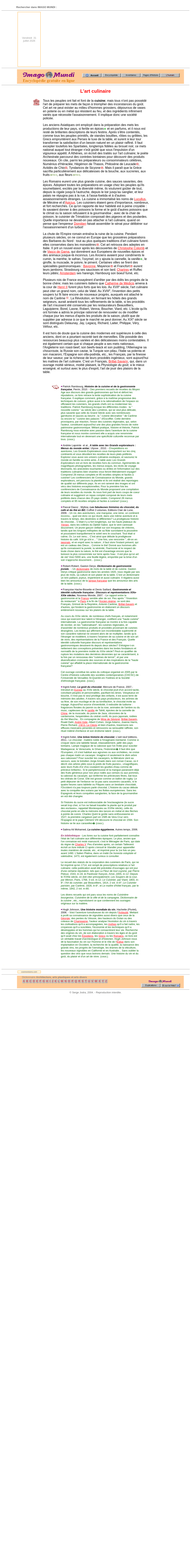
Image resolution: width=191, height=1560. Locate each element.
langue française (97, 580)
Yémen (65, 524)
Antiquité (123, 912)
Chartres (123, 269)
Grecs (102, 935)
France (85, 598)
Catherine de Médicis (119, 283)
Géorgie (65, 918)
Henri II (62, 287)
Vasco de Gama (58, 251)
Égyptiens (87, 935)
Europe (78, 689)
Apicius (70, 202)
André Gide (81, 722)
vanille (91, 710)
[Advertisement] (148, 39)
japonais (65, 542)
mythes (112, 924)
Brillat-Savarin (118, 361)
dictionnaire (82, 568)
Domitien (80, 223)
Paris (83, 601)
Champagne (81, 921)
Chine (64, 713)
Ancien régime (107, 601)
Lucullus (140, 199)
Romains (118, 935)
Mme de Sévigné (110, 719)
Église (120, 941)
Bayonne (89, 266)
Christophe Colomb (131, 248)
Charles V (80, 844)
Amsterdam (68, 273)
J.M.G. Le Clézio (88, 725)
